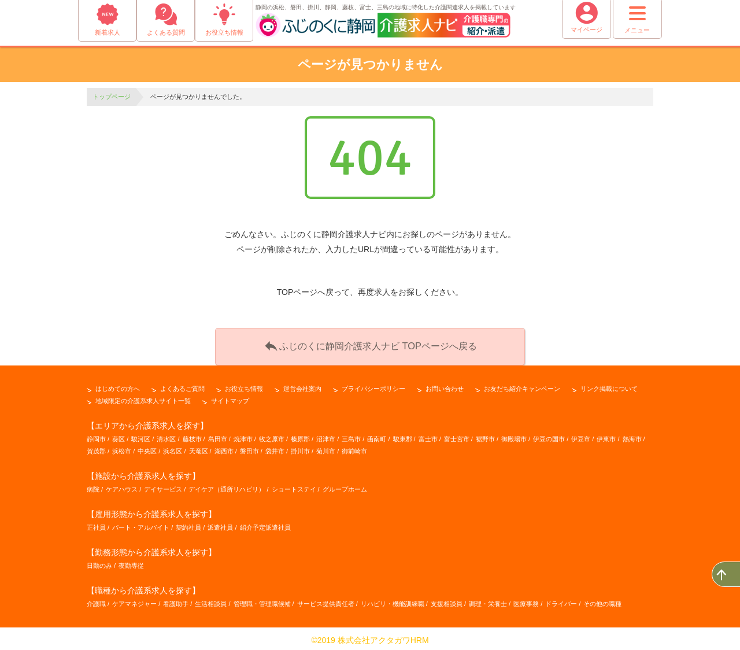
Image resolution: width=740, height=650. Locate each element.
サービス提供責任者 (325, 600)
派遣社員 (220, 523)
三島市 (351, 434)
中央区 (147, 447)
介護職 (96, 600)
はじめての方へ (117, 384)
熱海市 (632, 434)
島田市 (217, 434)
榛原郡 (300, 434)
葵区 (118, 434)
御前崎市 (354, 447)
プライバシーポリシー (373, 384)
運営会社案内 (302, 384)
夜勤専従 (131, 562)
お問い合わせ (445, 384)
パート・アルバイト (140, 523)
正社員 (96, 523)
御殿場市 (514, 434)
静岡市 (96, 434)
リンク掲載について (609, 384)
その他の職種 (602, 600)
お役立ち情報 (244, 384)
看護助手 (175, 600)
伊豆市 (580, 434)
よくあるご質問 (182, 384)
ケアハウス (122, 485)
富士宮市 (456, 434)
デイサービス (163, 485)
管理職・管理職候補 (262, 600)
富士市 (428, 434)
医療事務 (526, 600)
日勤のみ (99, 562)
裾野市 (485, 434)
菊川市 (325, 447)
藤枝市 (192, 434)
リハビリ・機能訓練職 (392, 600)
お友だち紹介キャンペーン (522, 384)
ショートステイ (294, 485)
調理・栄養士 (488, 600)
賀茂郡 (96, 447)
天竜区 (198, 447)
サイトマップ (230, 396)
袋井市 (274, 447)
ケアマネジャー (134, 600)
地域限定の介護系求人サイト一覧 (143, 396)
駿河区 (140, 434)
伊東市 (606, 434)
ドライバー (561, 600)
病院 (93, 485)
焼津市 (243, 434)
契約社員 (188, 523)
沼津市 (325, 434)
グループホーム (345, 485)
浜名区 (172, 447)
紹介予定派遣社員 (265, 523)
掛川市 (300, 447)
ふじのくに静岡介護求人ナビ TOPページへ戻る (370, 343)
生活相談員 (211, 600)
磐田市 (249, 447)
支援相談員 (446, 600)
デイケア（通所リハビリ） (226, 485)
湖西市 (224, 447)
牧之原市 (271, 434)
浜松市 (121, 447)
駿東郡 (402, 434)
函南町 (376, 434)
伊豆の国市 (549, 434)
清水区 (166, 434)
